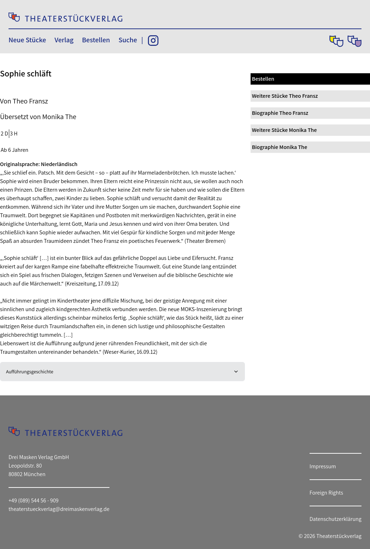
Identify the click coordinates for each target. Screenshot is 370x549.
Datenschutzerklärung (335, 519)
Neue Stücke (27, 39)
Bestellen (96, 39)
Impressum (323, 466)
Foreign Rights (326, 492)
